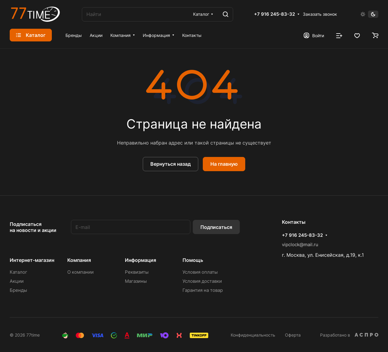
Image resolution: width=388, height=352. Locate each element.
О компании (80, 272)
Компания (79, 260)
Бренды (18, 290)
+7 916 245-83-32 (274, 14)
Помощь (192, 260)
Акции (17, 281)
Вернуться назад (170, 164)
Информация (140, 260)
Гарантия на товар (202, 290)
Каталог (18, 272)
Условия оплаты (200, 272)
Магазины (136, 281)
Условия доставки (202, 281)
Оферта (293, 334)
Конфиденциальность (253, 334)
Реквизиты (137, 272)
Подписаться (216, 227)
